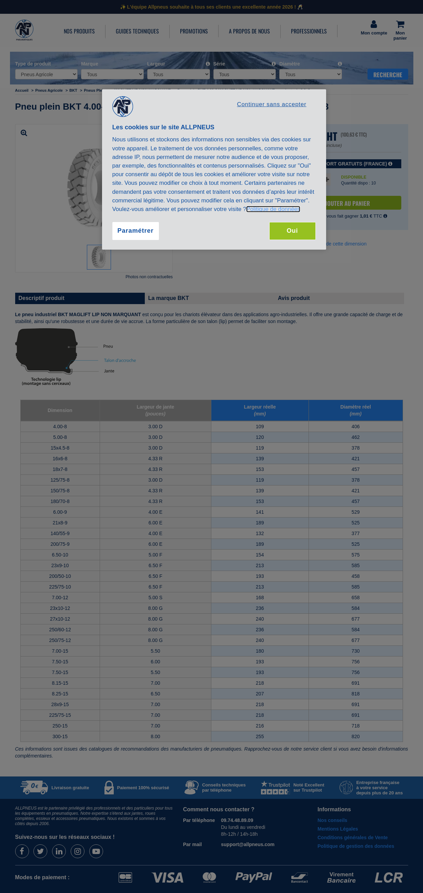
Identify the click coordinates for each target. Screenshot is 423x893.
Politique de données (273, 209)
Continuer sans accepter (271, 104)
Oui (292, 230)
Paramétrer (135, 230)
